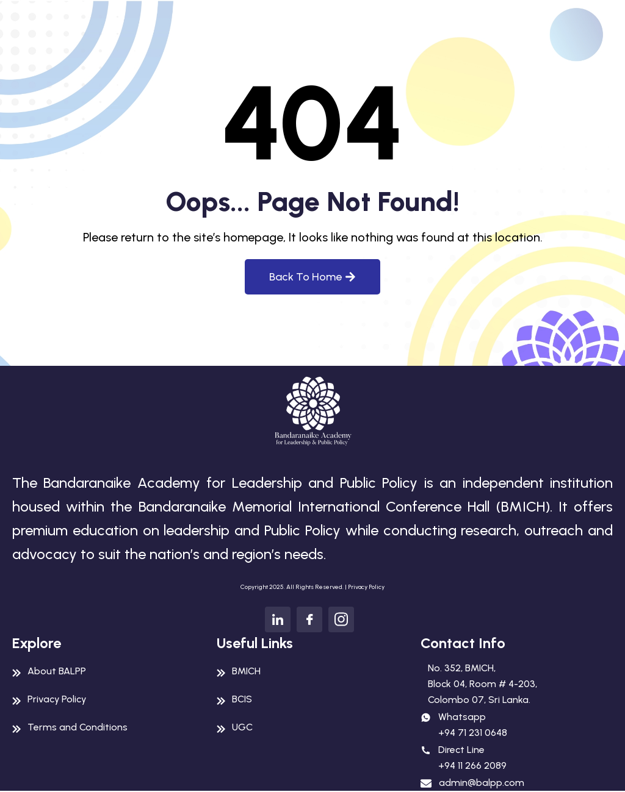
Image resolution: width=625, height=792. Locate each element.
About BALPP (56, 671)
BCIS (242, 699)
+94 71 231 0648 (472, 732)
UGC (242, 727)
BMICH (246, 671)
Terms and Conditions (77, 727)
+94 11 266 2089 (472, 765)
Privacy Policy (366, 587)
